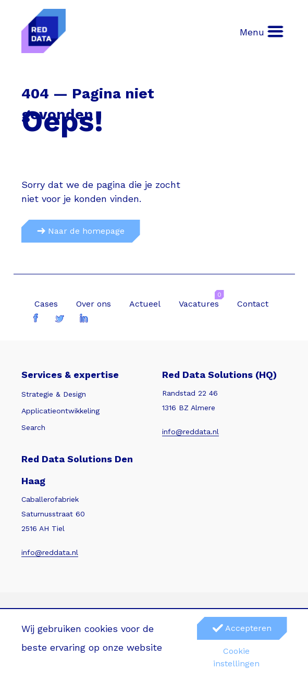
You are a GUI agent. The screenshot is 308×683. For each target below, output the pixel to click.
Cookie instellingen (236, 657)
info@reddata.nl (190, 431)
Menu (262, 31)
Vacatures (199, 304)
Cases (46, 304)
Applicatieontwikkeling (60, 411)
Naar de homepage (81, 231)
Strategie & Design (53, 394)
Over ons (93, 304)
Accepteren (242, 628)
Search (33, 427)
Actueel (145, 304)
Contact (252, 304)
